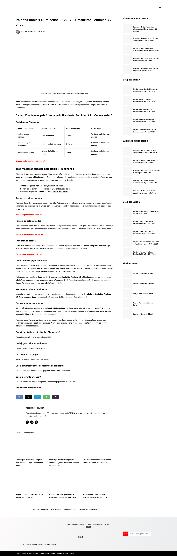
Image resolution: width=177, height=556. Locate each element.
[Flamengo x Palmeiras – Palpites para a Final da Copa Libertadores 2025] (31, 446)
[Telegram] (37, 397)
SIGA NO (81, 537)
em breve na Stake (55, 186)
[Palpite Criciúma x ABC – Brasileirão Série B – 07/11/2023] (31, 481)
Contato (82, 525)
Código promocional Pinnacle (143, 284)
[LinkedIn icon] (32, 422)
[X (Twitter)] (28, 397)
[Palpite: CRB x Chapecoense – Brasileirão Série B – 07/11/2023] (64, 481)
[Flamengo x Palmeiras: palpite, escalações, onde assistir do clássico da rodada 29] (64, 446)
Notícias (46, 509)
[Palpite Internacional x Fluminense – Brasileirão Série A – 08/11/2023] (98, 446)
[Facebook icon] (27, 422)
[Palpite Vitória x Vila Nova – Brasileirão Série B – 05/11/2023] (98, 481)
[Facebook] (19, 397)
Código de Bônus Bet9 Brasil (143, 314)
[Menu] (160, 7)
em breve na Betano (63, 189)
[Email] (55, 397)
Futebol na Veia (36, 509)
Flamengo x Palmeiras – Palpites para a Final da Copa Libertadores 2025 (29, 463)
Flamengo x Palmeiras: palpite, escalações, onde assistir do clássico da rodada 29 (64, 463)
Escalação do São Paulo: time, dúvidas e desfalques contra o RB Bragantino (145, 29)
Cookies (99, 525)
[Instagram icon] (36, 422)
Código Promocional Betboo (143, 294)
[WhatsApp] (46, 397)
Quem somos (73, 525)
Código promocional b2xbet (143, 273)
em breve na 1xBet (60, 192)
